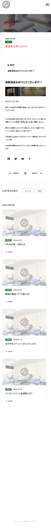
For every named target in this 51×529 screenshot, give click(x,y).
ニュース (28, 192)
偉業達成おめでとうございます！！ (21, 70)
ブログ (8, 42)
